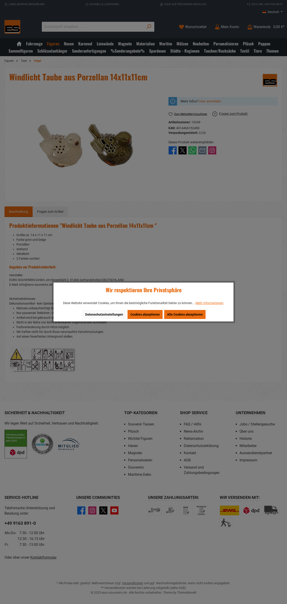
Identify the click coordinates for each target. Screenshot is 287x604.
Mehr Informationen (209, 303)
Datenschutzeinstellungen (104, 314)
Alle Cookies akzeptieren (185, 314)
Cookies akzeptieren (145, 314)
